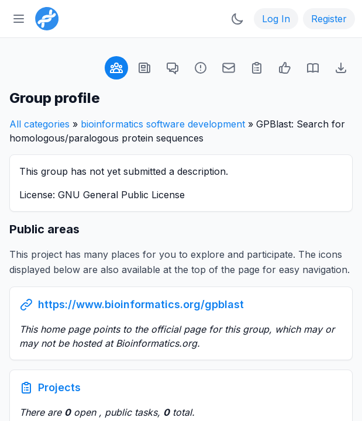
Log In (276, 19)
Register (329, 19)
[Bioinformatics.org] (44, 17)
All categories (39, 124)
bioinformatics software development (163, 124)
